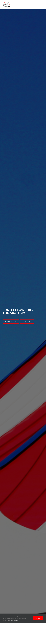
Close (38, 618)
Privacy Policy (14, 620)
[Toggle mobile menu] (42, 3)
